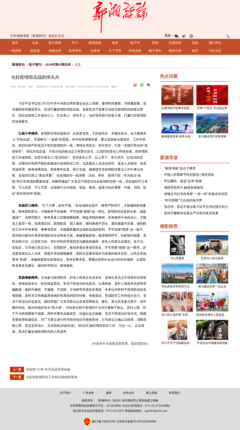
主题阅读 (175, 42)
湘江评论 (215, 42)
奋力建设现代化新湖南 (212, 136)
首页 (15, 42)
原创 (155, 42)
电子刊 (135, 42)
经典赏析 (135, 50)
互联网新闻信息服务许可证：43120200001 (96, 405)
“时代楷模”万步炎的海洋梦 (183, 200)
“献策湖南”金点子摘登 (180, 168)
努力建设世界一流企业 (212, 286)
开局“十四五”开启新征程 (212, 108)
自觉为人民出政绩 (212, 258)
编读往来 (175, 50)
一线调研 (15, 50)
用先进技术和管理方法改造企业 (181, 286)
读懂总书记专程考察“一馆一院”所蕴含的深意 (196, 194)
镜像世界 (55, 50)
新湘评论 (18, 64)
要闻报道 (95, 42)
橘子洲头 (155, 50)
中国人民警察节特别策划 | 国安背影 (189, 174)
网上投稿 (151, 392)
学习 (75, 42)
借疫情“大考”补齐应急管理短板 (48, 369)
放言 (195, 50)
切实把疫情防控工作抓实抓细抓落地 (51, 377)
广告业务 (88, 392)
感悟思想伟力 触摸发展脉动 (183, 187)
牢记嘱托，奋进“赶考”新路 (183, 181)
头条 (35, 42)
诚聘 (108, 392)
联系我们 (174, 392)
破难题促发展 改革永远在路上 (180, 136)
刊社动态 (215, 50)
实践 (195, 42)
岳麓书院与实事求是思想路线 (179, 108)
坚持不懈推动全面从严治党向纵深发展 (191, 213)
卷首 (115, 42)
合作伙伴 (128, 392)
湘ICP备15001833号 (104, 421)
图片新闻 (55, 42)
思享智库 (75, 50)
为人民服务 (177, 258)
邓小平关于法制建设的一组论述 (181, 343)
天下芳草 (115, 50)
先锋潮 (95, 50)
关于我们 (65, 392)
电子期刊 (35, 64)
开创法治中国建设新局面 (212, 343)
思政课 (35, 50)
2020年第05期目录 (58, 64)
